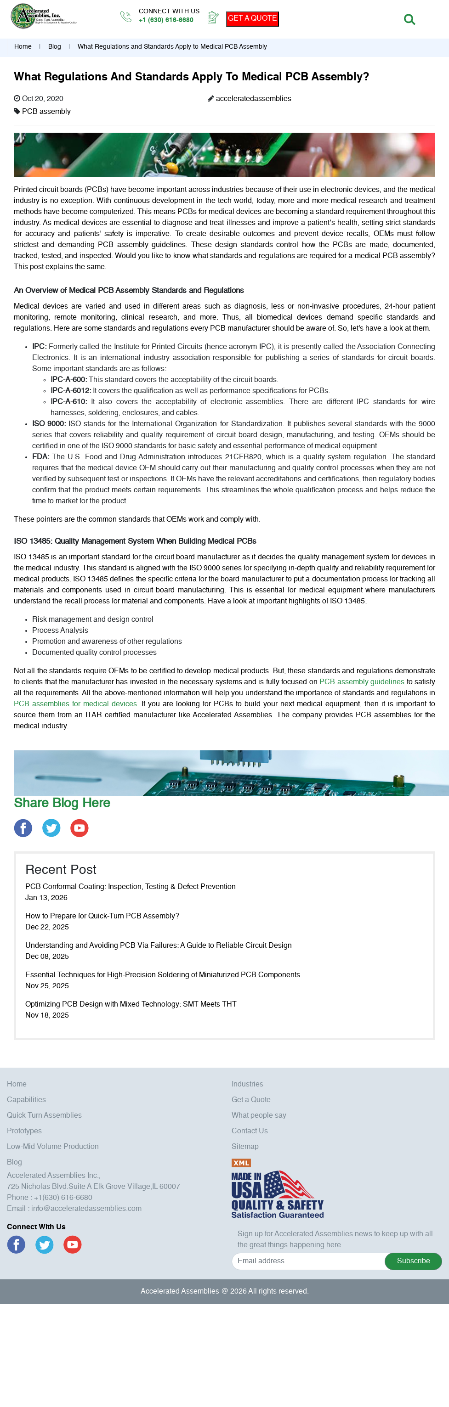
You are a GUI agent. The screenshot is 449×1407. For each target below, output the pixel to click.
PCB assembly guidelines (361, 682)
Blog (54, 47)
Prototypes (24, 1131)
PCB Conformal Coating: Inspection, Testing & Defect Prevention (130, 887)
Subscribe (413, 1261)
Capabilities (26, 1100)
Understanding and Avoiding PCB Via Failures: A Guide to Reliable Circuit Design (158, 946)
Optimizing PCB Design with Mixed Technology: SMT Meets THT (131, 1004)
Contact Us (250, 1131)
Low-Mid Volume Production (53, 1147)
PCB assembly (46, 112)
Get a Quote (251, 1100)
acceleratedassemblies (253, 99)
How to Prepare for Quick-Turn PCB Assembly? (102, 916)
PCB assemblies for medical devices (75, 704)
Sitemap (245, 1147)
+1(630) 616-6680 (63, 1198)
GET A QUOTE (252, 19)
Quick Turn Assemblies (44, 1116)
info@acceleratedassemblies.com (86, 1209)
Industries (247, 1084)
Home (23, 47)
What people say (259, 1116)
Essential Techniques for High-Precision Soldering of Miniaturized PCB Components (162, 975)
